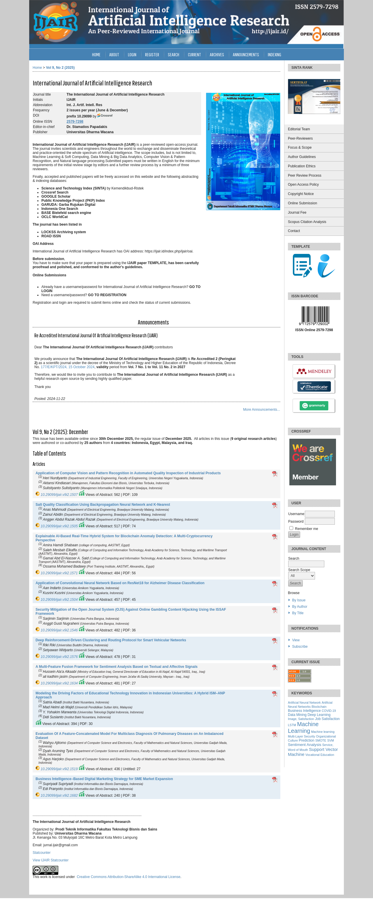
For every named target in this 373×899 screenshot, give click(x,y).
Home (96, 54)
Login (132, 54)
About (114, 54)
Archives (217, 54)
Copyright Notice (301, 194)
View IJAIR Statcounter (50, 860)
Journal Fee (297, 212)
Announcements (246, 54)
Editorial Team (299, 129)
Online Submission (302, 203)
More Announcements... (261, 410)
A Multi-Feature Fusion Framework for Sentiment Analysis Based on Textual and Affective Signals (117, 667)
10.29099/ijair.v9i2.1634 (59, 683)
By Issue (298, 600)
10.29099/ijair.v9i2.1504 (59, 600)
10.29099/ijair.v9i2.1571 (59, 573)
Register (152, 54)
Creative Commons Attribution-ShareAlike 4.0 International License (128, 877)
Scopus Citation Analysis (307, 222)
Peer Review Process (304, 175)
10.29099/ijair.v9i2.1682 (59, 795)
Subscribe (299, 647)
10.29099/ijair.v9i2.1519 (59, 769)
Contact (294, 231)
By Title (297, 613)
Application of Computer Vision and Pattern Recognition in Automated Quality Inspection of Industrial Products (128, 473)
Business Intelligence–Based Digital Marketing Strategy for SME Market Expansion (104, 779)
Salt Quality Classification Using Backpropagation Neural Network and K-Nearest (103, 505)
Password (296, 521)
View (296, 640)
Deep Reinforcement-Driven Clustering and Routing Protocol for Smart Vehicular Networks (111, 640)
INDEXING (274, 54)
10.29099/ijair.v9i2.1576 (59, 657)
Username (296, 514)
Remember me (306, 529)
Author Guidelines (302, 157)
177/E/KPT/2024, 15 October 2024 (67, 367)
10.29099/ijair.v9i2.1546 (59, 630)
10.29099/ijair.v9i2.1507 (59, 495)
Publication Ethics (302, 166)
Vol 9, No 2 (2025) (60, 68)
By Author (299, 607)
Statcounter (41, 853)
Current (194, 54)
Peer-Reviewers (300, 138)
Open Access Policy (303, 184)
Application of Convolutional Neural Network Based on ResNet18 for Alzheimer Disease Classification (120, 583)
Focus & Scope (300, 147)
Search (173, 54)
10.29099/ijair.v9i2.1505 (59, 526)
